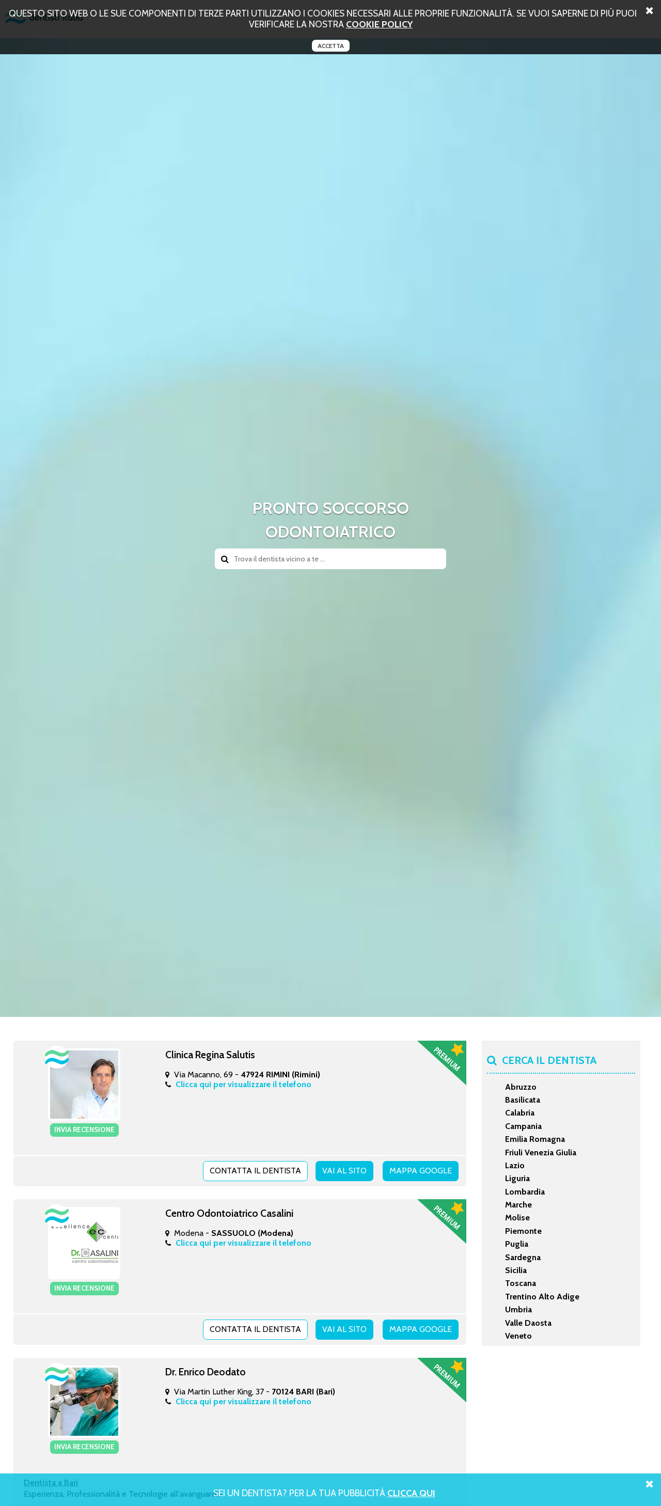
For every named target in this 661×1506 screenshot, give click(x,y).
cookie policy (379, 24)
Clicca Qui (411, 1492)
